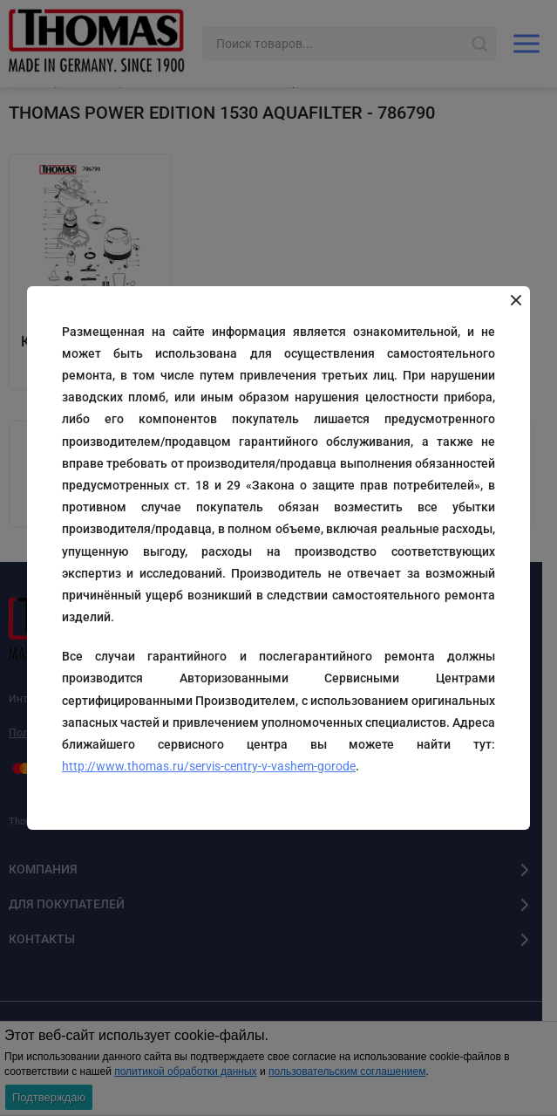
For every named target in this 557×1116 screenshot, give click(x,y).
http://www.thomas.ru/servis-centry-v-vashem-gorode (209, 766)
